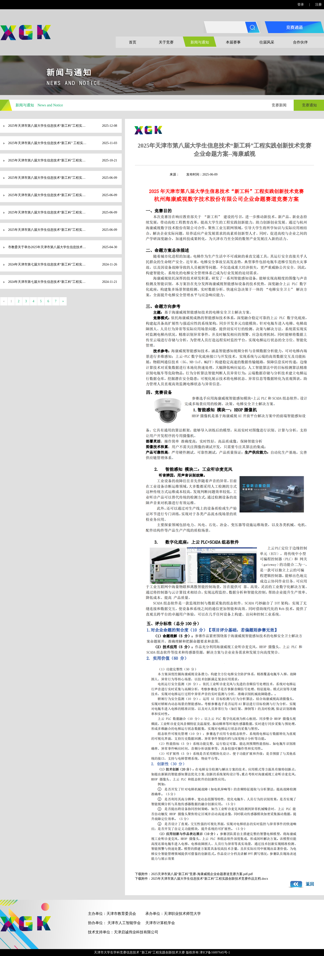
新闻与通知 (199, 42)
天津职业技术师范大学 (182, 914)
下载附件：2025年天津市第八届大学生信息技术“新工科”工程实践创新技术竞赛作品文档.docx (201, 878)
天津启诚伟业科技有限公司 (136, 932)
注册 (318, 4)
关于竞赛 (166, 42)
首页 (132, 42)
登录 (300, 4)
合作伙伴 (300, 42)
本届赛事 (233, 42)
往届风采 (266, 42)
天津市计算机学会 (160, 923)
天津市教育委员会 (121, 914)
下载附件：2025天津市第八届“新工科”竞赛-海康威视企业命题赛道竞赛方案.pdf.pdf (194, 874)
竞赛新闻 (279, 105)
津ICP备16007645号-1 (214, 952)
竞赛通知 (309, 105)
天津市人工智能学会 (124, 923)
